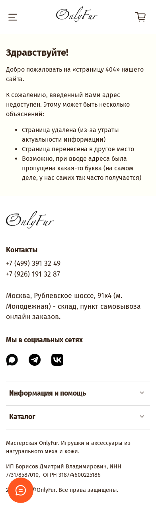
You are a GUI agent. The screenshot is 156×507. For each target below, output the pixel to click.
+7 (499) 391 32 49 (33, 263)
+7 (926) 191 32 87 (33, 274)
